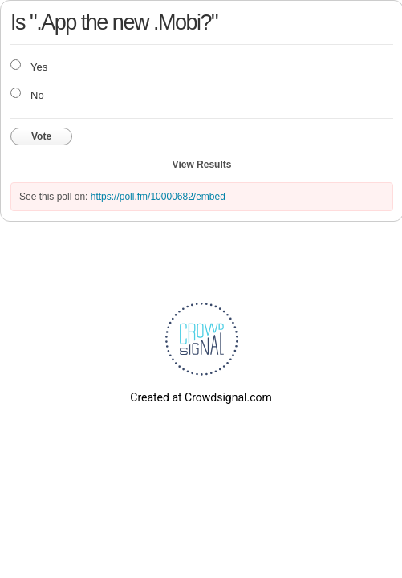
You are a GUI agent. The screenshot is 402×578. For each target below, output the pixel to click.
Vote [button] (41, 136)
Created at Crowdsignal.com (200, 397)
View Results (202, 164)
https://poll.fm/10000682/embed (158, 196)
